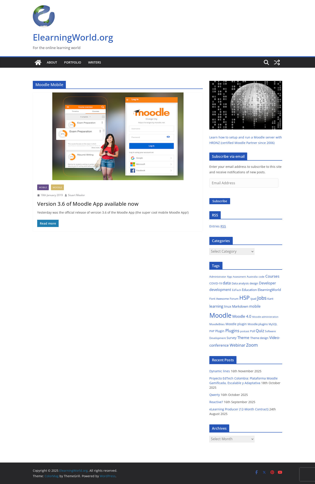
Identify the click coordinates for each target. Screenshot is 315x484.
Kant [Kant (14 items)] (270, 299)
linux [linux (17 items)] (227, 306)
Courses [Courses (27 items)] (272, 276)
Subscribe (219, 201)
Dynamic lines (219, 371)
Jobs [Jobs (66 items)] (261, 297)
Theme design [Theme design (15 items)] (259, 338)
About (52, 62)
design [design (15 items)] (254, 283)
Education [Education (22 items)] (249, 289)
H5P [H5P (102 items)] (244, 297)
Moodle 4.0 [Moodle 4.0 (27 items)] (241, 316)
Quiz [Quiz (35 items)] (260, 330)
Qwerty (214, 395)
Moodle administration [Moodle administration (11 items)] (265, 316)
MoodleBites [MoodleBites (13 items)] (217, 324)
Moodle (57, 187)
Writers (94, 62)
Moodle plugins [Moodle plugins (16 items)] (258, 324)
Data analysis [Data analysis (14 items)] (240, 283)
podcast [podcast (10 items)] (244, 331)
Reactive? (216, 402)
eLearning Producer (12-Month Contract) (238, 409)
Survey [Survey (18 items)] (231, 338)
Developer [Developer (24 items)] (267, 283)
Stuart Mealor (76, 195)
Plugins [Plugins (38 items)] (232, 330)
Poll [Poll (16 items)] (252, 331)
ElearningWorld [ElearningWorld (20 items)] (269, 289)
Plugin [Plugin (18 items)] (219, 331)
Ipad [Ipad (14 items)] (253, 299)
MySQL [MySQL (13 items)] (273, 324)
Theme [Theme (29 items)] (243, 337)
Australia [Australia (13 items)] (252, 276)
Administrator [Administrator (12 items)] (217, 276)
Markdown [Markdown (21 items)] (240, 306)
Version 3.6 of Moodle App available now (87, 203)
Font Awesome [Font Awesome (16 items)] (219, 299)
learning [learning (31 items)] (216, 306)
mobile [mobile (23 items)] (255, 306)
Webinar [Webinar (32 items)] (237, 345)
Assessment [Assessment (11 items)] (239, 276)
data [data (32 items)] (227, 282)
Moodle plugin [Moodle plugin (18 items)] (236, 324)
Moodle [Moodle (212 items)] (220, 315)
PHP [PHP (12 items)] (211, 331)
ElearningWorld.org (73, 37)
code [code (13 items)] (261, 276)
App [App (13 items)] (229, 276)
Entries (217, 226)
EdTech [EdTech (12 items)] (236, 290)
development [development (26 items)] (220, 289)
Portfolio (72, 62)
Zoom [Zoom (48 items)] (252, 345)
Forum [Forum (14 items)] (234, 299)
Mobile (43, 187)
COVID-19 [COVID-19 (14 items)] (215, 283)
